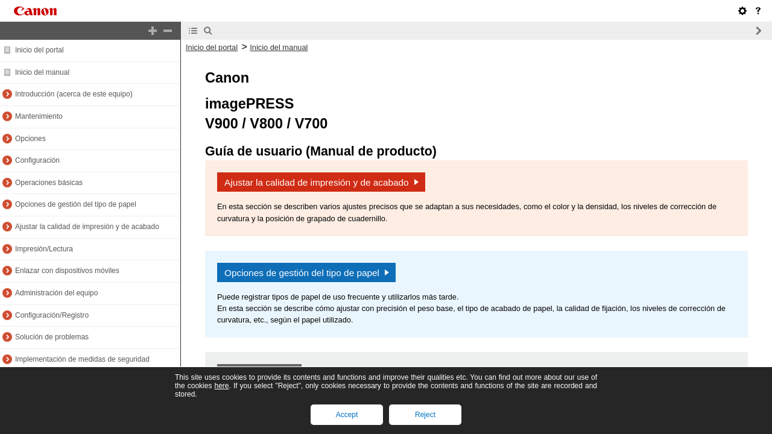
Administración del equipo (56, 293)
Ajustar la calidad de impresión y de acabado (87, 226)
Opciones (30, 138)
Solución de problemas (52, 337)
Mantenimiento (39, 116)
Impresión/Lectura (44, 249)
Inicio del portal (39, 50)
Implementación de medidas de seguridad (82, 359)
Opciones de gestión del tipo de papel (75, 204)
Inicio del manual (42, 72)
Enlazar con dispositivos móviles (67, 270)
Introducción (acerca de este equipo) (74, 94)
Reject (425, 414)
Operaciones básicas (49, 182)
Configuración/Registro (52, 315)
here (221, 386)
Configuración (37, 160)
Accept (347, 414)
